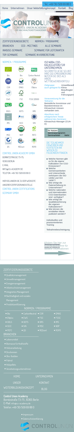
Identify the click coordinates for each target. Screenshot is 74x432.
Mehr (67, 135)
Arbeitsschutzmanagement (18, 287)
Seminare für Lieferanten (49, 50)
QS (8, 147)
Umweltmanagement (15, 279)
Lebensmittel (12, 339)
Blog (71, 8)
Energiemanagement (15, 283)
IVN (34, 123)
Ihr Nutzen (53, 130)
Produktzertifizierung (15, 304)
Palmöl (9, 360)
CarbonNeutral (29, 313)
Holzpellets (11, 364)
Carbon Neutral (34, 75)
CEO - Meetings (29, 45)
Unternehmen (17, 8)
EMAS (21, 87)
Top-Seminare (10, 54)
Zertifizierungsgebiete (16, 41)
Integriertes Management (17, 291)
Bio (8, 75)
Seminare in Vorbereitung (39, 54)
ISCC (21, 123)
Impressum (28, 414)
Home (5, 8)
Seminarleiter (54, 135)
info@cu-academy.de (13, 169)
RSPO (34, 147)
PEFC (34, 135)
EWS (8, 99)
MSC (8, 135)
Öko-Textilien (12, 356)
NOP (21, 135)
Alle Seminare (53, 45)
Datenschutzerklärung (33, 418)
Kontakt (62, 8)
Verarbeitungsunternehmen (18, 368)
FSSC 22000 (34, 99)
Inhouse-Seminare (12, 50)
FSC (21, 99)
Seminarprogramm (56, 133)
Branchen (8, 45)
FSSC (58, 317)
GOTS (21, 111)
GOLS (8, 111)
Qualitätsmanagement (16, 275)
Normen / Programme (47, 41)
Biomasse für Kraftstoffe (17, 343)
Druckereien (11, 352)
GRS (34, 111)
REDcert (21, 147)
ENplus (34, 87)
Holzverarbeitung (13, 347)
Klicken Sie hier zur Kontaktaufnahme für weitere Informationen (56, 245)
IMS (8, 123)
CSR (8, 87)
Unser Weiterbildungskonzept (41, 8)
